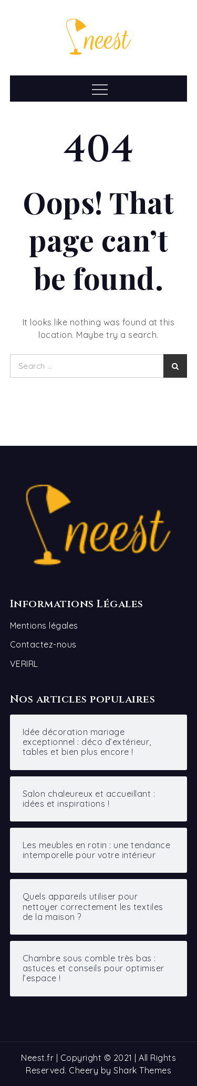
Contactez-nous (43, 644)
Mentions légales (44, 625)
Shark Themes (142, 1070)
